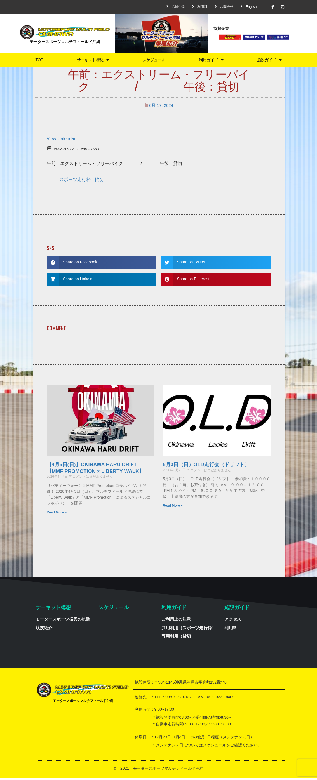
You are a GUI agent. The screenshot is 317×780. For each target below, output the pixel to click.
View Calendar (61, 140)
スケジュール (153, 60)
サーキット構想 (91, 61)
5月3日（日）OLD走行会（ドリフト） (206, 467)
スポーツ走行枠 (75, 181)
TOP (38, 60)
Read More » (57, 514)
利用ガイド (211, 61)
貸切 (99, 181)
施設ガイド (269, 61)
